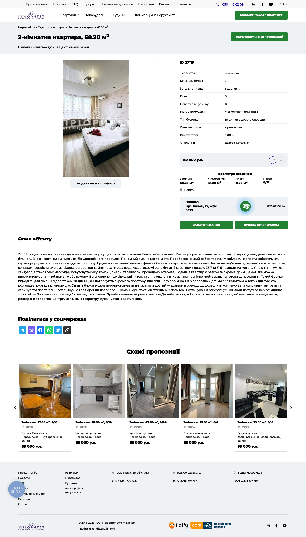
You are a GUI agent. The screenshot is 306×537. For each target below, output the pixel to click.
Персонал (146, 4)
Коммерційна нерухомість (155, 15)
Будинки (119, 15)
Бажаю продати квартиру (261, 15)
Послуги (60, 4)
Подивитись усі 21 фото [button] (96, 183)
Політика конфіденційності (97, 528)
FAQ (75, 4)
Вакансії (165, 4)
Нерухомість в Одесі (31, 27)
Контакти (184, 4)
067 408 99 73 (185, 481)
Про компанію (37, 4)
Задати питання (206, 224)
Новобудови (94, 15)
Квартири (68, 15)
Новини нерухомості (116, 4)
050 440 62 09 (233, 4)
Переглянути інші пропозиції (259, 36)
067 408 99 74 (276, 206)
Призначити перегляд (261, 224)
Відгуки (89, 4)
